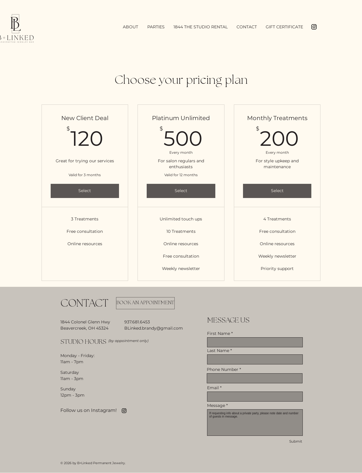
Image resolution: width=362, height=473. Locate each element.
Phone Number (222, 369)
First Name (218, 333)
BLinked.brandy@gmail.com (153, 328)
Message (216, 405)
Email (213, 388)
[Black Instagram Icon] (314, 26)
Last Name (218, 350)
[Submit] (295, 441)
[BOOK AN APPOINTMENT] (145, 303)
